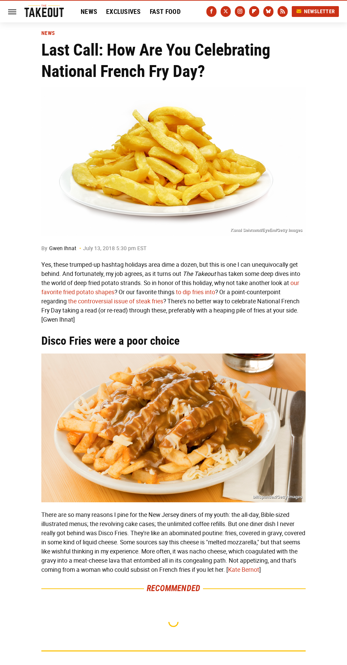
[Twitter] (226, 11)
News (89, 11)
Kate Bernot (243, 569)
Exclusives (123, 11)
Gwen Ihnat (62, 248)
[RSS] (283, 11)
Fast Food (165, 11)
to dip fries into (195, 292)
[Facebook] (211, 11)
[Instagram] (240, 11)
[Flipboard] (254, 11)
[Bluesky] (268, 11)
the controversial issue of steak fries (115, 301)
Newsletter (315, 11)
